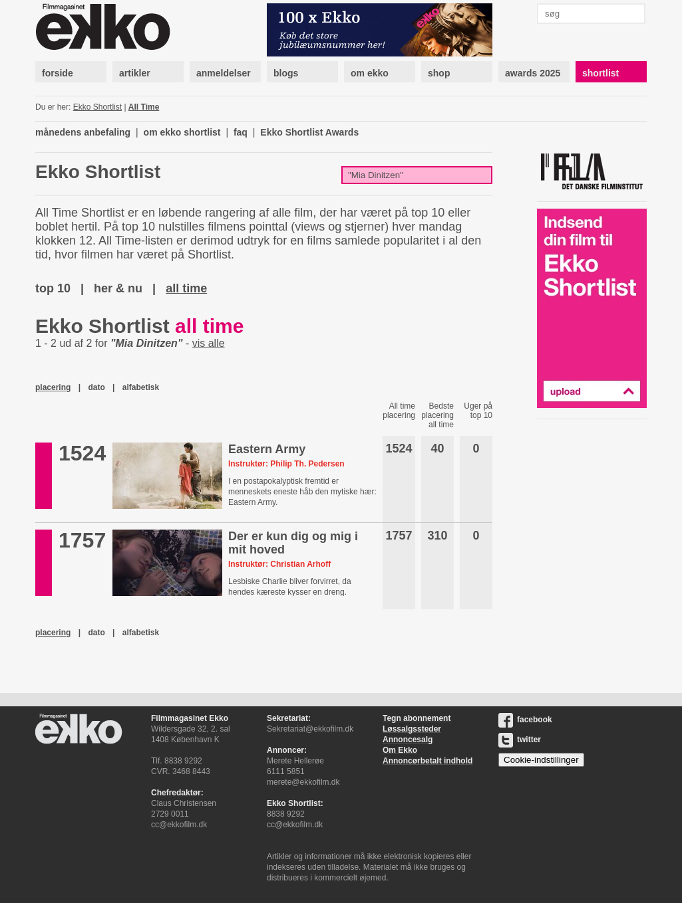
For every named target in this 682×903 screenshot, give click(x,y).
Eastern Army (266, 449)
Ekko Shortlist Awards (309, 132)
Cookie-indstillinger (541, 760)
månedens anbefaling (82, 132)
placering (53, 387)
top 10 (53, 288)
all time (186, 288)
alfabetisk (140, 387)
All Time (143, 107)
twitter (519, 739)
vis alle (208, 343)
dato (96, 387)
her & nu (118, 288)
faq (241, 132)
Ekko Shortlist (97, 107)
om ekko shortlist (182, 132)
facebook (525, 719)
